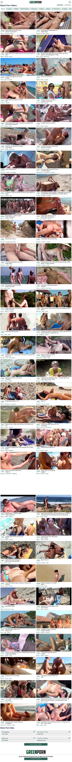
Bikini (16, 9)
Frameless (8, 725)
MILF (11, 265)
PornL (37, 218)
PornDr (2, 149)
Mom (41, 702)
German (44, 404)
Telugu (65, 9)
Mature (7, 311)
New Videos (60, 5)
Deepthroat (7, 404)
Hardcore (47, 632)
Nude (41, 56)
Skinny (47, 404)
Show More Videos (36, 744)
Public (10, 56)
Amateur (46, 79)
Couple (46, 126)
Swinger (12, 33)
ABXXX (38, 79)
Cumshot (11, 311)
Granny (6, 586)
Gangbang (11, 450)
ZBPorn (2, 33)
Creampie (48, 195)
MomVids (3, 172)
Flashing (7, 33)
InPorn (2, 539)
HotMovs (3, 102)
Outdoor (6, 56)
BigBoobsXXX (39, 172)
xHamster (38, 33)
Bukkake (43, 473)
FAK (37, 334)
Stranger (34, 9)
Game (12, 609)
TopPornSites (52, 739)
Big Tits (10, 586)
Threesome (56, 9)
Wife (9, 334)
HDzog (2, 586)
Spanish (7, 102)
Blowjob (46, 102)
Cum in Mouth (43, 218)
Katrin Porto (7, 609)
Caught (6, 149)
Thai (50, 381)
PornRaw (38, 195)
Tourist (46, 334)
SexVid (38, 102)
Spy (5, 288)
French (6, 79)
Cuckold (43, 149)
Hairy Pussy (46, 56)
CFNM (42, 102)
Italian (42, 9)
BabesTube (39, 357)
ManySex (3, 241)
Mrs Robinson (47, 172)
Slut (11, 195)
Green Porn (36, 752)
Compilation (13, 172)
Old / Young (48, 288)
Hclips (37, 516)
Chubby (11, 539)
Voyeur (9, 9)
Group (9, 562)
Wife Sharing (25, 9)
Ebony (10, 678)
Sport (48, 9)
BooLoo (17, 739)
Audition (42, 632)
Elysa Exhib (8, 473)
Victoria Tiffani (45, 381)
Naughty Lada (9, 241)
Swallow (49, 218)
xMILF (2, 56)
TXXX (2, 79)
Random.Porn (52, 733)
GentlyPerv (41, 334)
